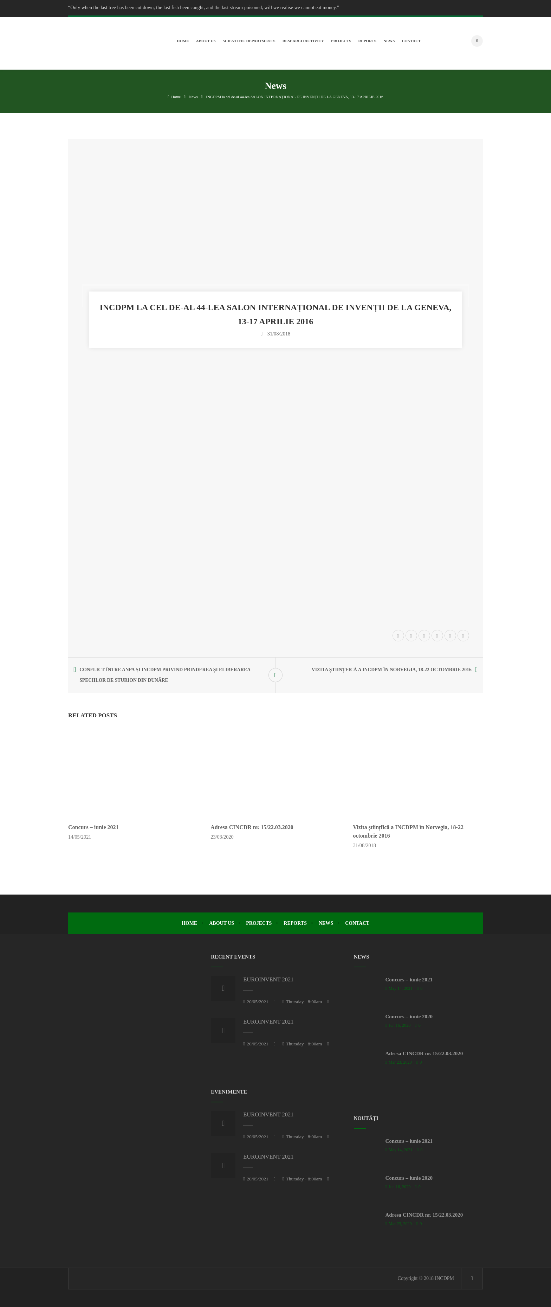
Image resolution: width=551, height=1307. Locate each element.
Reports (295, 923)
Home (174, 97)
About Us (221, 923)
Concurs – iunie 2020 (409, 1016)
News (193, 97)
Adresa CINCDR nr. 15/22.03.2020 (251, 827)
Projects (259, 923)
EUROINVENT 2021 (268, 979)
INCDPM (444, 1278)
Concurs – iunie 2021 (93, 827)
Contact (357, 923)
